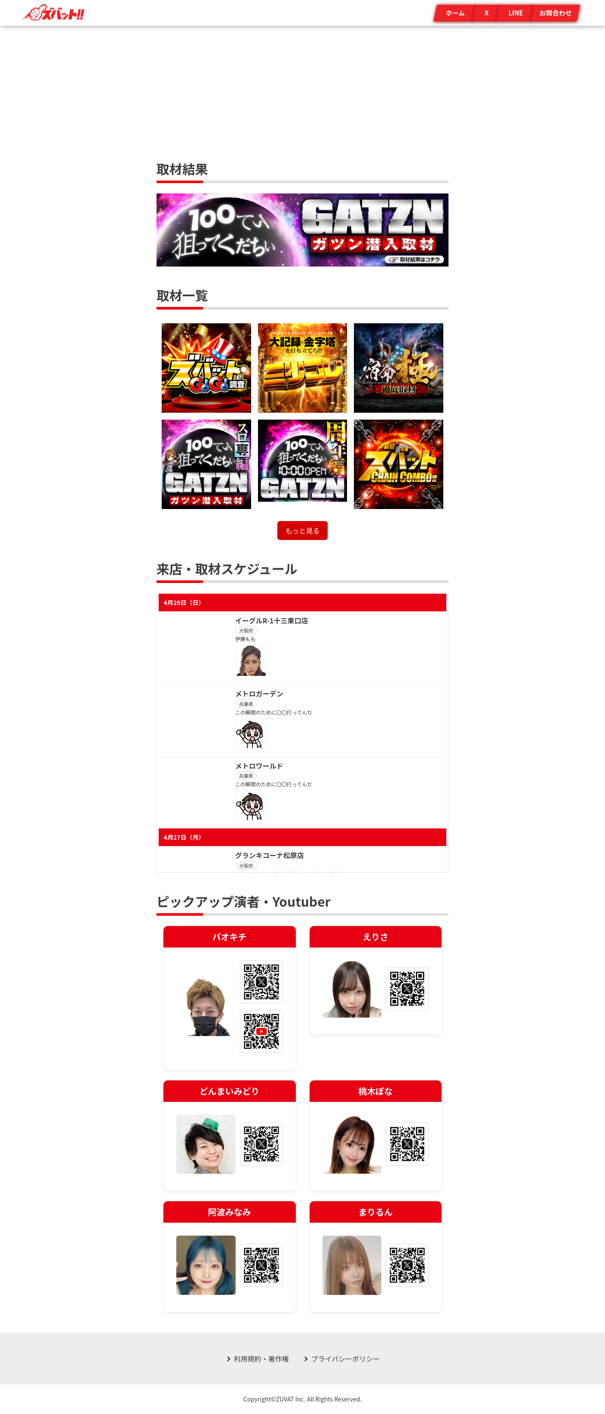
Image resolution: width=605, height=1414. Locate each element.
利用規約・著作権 (261, 1358)
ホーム (455, 12)
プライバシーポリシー (345, 1358)
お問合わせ (555, 12)
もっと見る (302, 530)
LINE (515, 12)
